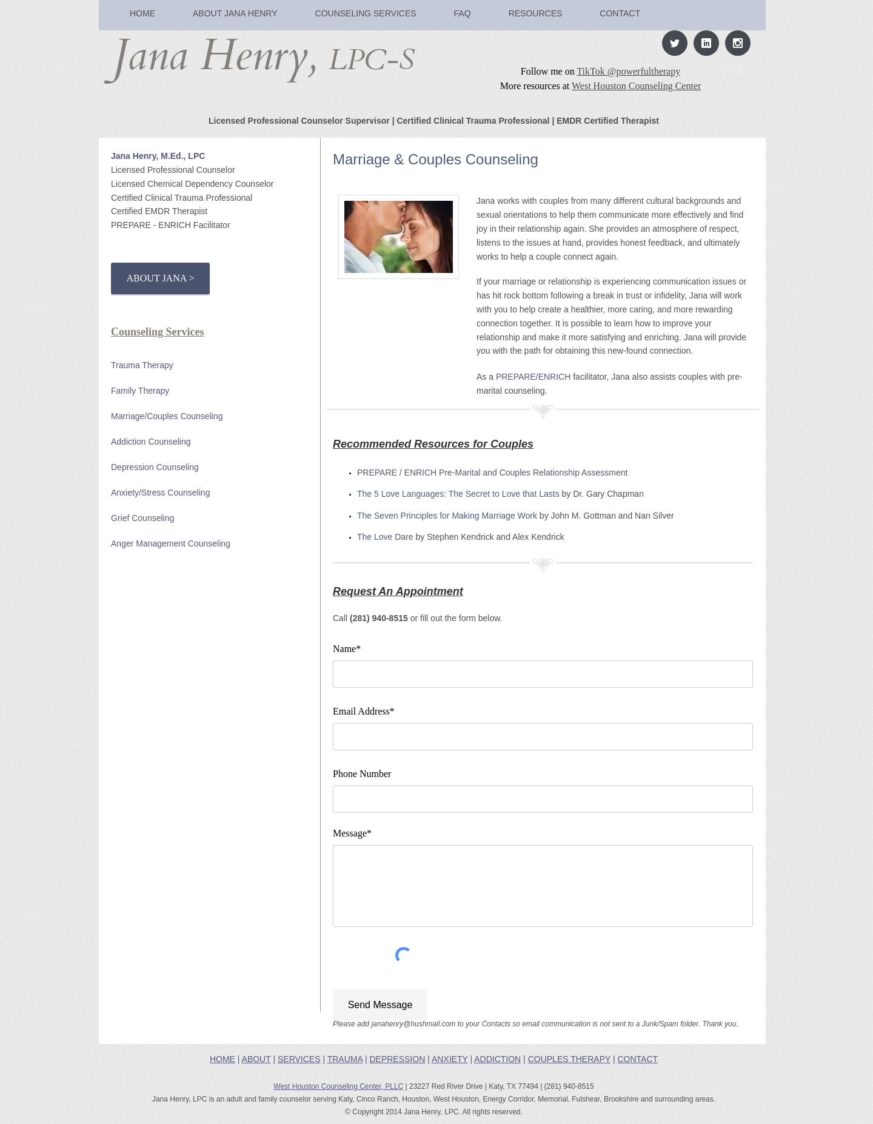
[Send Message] (380, 1004)
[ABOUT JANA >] (160, 278)
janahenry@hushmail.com (413, 1024)
